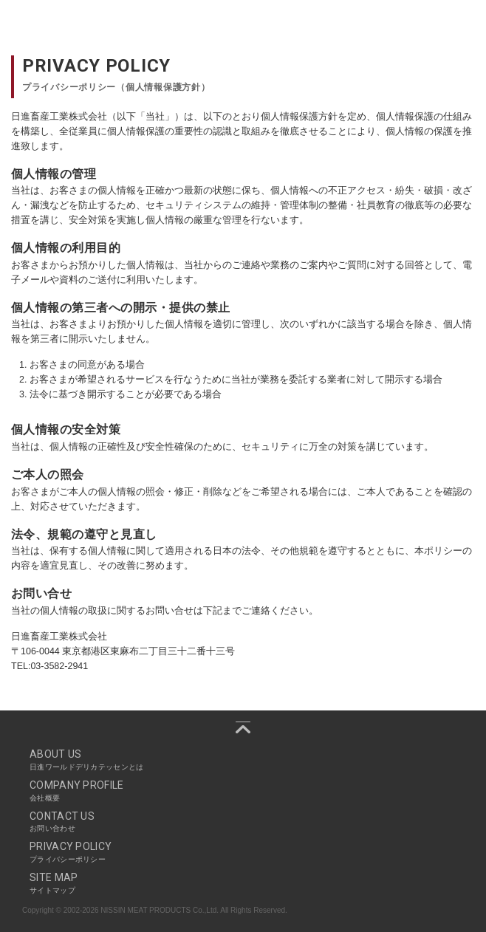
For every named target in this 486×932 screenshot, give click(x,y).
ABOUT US (243, 760)
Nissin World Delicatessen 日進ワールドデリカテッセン (73, 22)
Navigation (467, 22)
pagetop (243, 727)
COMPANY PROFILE (243, 791)
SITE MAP (243, 883)
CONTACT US (243, 822)
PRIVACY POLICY (243, 852)
